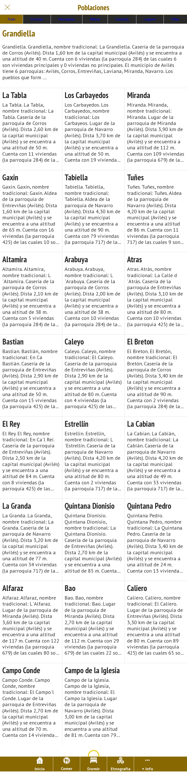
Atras (134, 259)
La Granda (16, 506)
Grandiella (18, 33)
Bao (70, 588)
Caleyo (74, 341)
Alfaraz (12, 588)
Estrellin (77, 424)
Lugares (150, 19)
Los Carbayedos (86, 95)
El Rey (11, 424)
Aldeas (95, 19)
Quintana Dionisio (90, 506)
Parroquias (66, 19)
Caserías (122, 19)
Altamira (14, 259)
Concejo (36, 19)
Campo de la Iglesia (92, 670)
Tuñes (135, 177)
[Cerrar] (7, 7)
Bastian (13, 341)
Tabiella (76, 177)
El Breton (140, 341)
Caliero (137, 588)
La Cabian (141, 424)
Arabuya (76, 259)
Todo (11, 19)
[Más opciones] (147, 764)
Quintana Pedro (149, 506)
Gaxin (10, 177)
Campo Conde (21, 670)
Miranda (138, 95)
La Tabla (14, 95)
